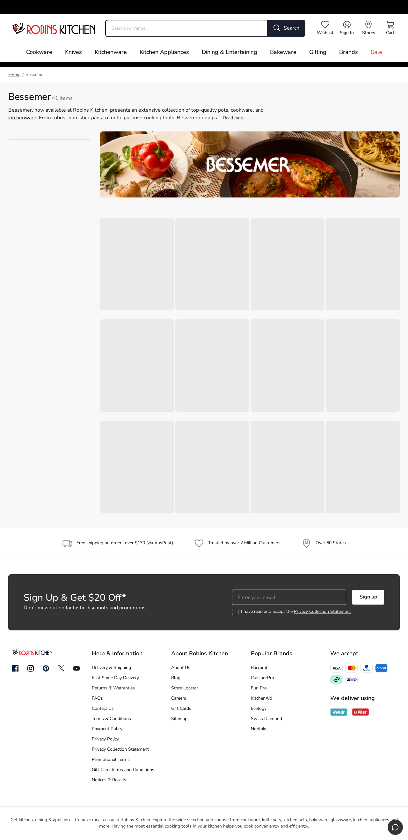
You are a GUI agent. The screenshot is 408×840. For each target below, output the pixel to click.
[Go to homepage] (53, 28)
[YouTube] (76, 668)
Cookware (39, 52)
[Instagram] (30, 668)
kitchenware (22, 118)
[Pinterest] (46, 668)
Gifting (317, 52)
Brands (348, 52)
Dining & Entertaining (229, 52)
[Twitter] (61, 668)
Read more (233, 118)
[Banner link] (250, 164)
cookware (241, 110)
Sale (376, 52)
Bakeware (283, 52)
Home (14, 75)
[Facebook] (15, 668)
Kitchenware (111, 52)
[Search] (286, 28)
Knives (73, 52)
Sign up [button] (368, 597)
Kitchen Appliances (164, 52)
